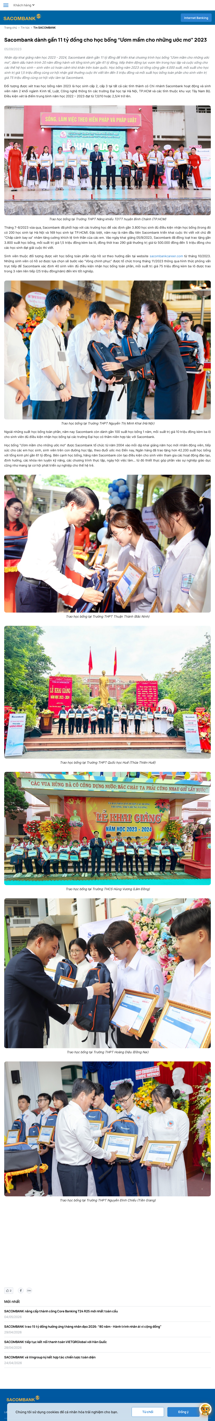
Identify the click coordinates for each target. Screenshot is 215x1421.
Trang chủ (10, 27)
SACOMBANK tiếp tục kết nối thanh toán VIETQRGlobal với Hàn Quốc (55, 1342)
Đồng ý (183, 1412)
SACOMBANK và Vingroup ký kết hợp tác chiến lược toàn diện (50, 1357)
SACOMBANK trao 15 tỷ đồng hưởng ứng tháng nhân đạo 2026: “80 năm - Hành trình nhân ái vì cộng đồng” (82, 1326)
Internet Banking (196, 18)
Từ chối (147, 1412)
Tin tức (25, 27)
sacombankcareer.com (166, 256)
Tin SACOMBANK (44, 27)
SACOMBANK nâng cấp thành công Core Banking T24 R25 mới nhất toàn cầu (61, 1311)
